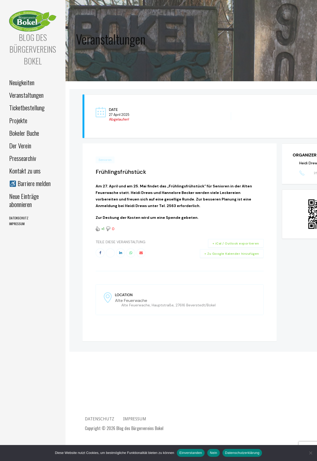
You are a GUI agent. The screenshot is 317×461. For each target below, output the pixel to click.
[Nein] (310, 452)
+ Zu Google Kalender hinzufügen (231, 254)
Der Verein (20, 145)
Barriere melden (30, 183)
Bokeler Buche (24, 133)
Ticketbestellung (27, 107)
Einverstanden (190, 453)
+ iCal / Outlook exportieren (235, 243)
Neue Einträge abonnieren (24, 200)
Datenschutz (18, 218)
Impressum (17, 223)
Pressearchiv (22, 158)
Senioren (105, 160)
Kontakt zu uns (25, 170)
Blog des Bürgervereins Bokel (32, 49)
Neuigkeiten (21, 82)
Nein (213, 453)
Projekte (18, 120)
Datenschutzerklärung (242, 453)
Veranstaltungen (26, 95)
